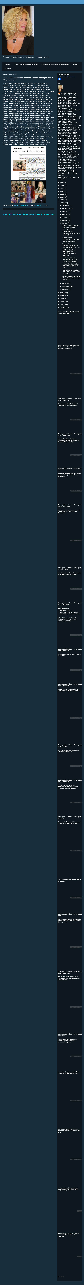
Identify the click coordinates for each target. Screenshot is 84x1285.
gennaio (65, 289)
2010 (62, 296)
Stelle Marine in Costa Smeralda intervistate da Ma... (71, 278)
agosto (65, 211)
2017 (62, 191)
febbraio (66, 286)
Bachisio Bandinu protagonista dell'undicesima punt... (69, 252)
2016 (62, 194)
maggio (65, 220)
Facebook (7, 64)
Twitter (75, 64)
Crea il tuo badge (71, 76)
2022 (62, 188)
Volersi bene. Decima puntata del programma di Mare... (71, 271)
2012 (62, 203)
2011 (62, 293)
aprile (65, 223)
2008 (62, 302)
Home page (28, 214)
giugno (65, 217)
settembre (66, 208)
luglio (65, 214)
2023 (62, 185)
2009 (62, 299)
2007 (62, 304)
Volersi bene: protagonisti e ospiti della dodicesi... (71, 239)
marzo (64, 283)
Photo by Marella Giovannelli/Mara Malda (55, 64)
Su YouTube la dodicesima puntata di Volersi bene (71, 233)
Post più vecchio (44, 214)
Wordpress (7, 68)
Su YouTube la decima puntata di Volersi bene (70, 265)
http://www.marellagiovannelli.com (26, 64)
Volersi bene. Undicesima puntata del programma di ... (71, 245)
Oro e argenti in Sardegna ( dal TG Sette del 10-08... (70, 259)
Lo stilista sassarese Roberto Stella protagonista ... (70, 227)
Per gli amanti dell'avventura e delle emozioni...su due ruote (69, 612)
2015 (62, 197)
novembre (66, 205)
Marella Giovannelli (62, 76)
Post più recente (12, 214)
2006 (62, 307)
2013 (62, 200)
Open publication (65, 399)
